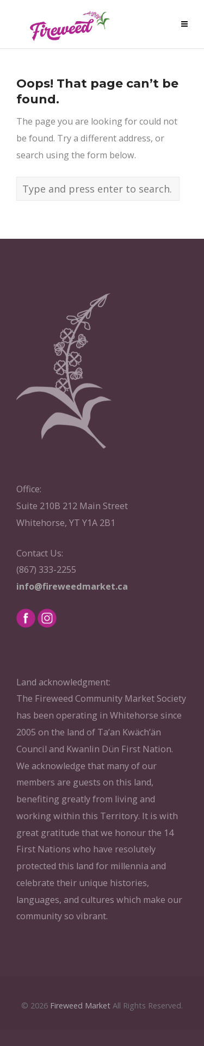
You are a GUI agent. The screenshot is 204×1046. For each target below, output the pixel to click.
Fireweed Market (80, 1005)
